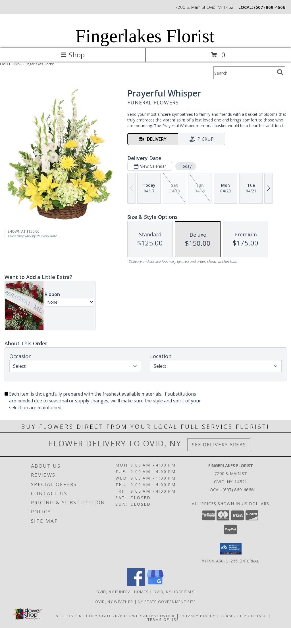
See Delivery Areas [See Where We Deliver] (219, 444)
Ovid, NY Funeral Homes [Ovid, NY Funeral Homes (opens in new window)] (122, 591)
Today (186, 166)
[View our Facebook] (136, 584)
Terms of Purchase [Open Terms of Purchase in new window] (244, 615)
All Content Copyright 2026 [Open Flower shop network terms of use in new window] (89, 615)
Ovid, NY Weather (114, 601)
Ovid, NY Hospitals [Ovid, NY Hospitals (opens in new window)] (174, 591)
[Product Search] (244, 73)
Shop (73, 54)
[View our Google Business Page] (155, 584)
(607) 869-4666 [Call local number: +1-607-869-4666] (269, 7)
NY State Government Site (167, 601)
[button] (231, 549)
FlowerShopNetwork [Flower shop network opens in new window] (149, 615)
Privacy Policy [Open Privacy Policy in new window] (197, 615)
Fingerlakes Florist (144, 36)
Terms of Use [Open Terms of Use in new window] (163, 619)
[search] (280, 72)
